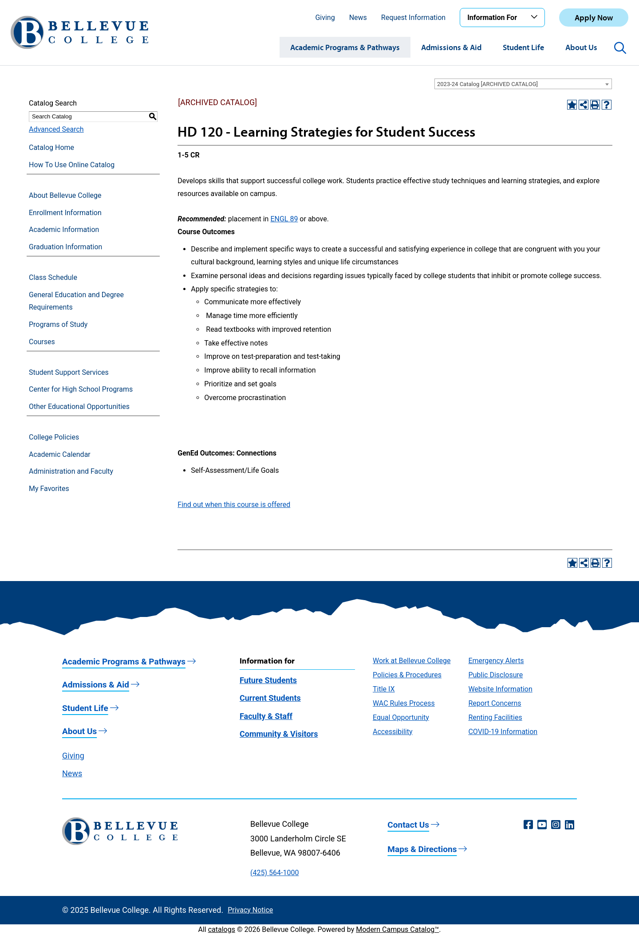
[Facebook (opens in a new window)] (528, 825)
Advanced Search (56, 129)
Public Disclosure (495, 675)
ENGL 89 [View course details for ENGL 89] (284, 219)
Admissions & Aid (451, 47)
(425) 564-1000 (274, 872)
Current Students (270, 698)
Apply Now (594, 17)
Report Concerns (494, 703)
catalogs (221, 929)
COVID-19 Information (502, 731)
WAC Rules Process (404, 703)
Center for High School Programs (81, 389)
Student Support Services (69, 372)
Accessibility (393, 731)
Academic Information (64, 229)
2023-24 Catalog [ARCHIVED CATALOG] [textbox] (487, 84)
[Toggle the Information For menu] (536, 17)
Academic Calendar (60, 454)
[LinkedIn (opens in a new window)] (569, 825)
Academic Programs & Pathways (345, 47)
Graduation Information (65, 247)
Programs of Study (58, 324)
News (358, 17)
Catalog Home (51, 147)
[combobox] (523, 84)
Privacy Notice (250, 910)
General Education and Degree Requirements (76, 301)
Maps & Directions (422, 849)
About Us (581, 47)
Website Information (500, 689)
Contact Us (408, 825)
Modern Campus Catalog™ (397, 929)
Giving (325, 17)
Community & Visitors (279, 734)
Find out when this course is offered (234, 504)
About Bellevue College (65, 195)
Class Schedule (53, 277)
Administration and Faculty (71, 471)
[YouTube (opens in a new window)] (542, 825)
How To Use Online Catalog (71, 165)
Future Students (268, 680)
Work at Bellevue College (411, 660)
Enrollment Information (65, 212)
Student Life (523, 47)
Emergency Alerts (496, 660)
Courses (42, 342)
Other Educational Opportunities (79, 406)
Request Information (413, 17)
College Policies (54, 437)
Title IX (384, 689)
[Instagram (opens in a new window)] (555, 825)
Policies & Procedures (407, 675)
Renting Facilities (495, 717)
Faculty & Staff (266, 716)
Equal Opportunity (401, 717)
